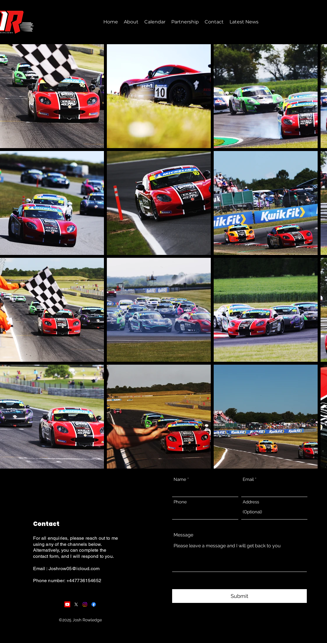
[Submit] (239, 596)
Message (183, 535)
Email (248, 479)
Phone (180, 502)
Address (251, 502)
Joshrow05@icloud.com (74, 568)
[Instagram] (85, 604)
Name (180, 479)
